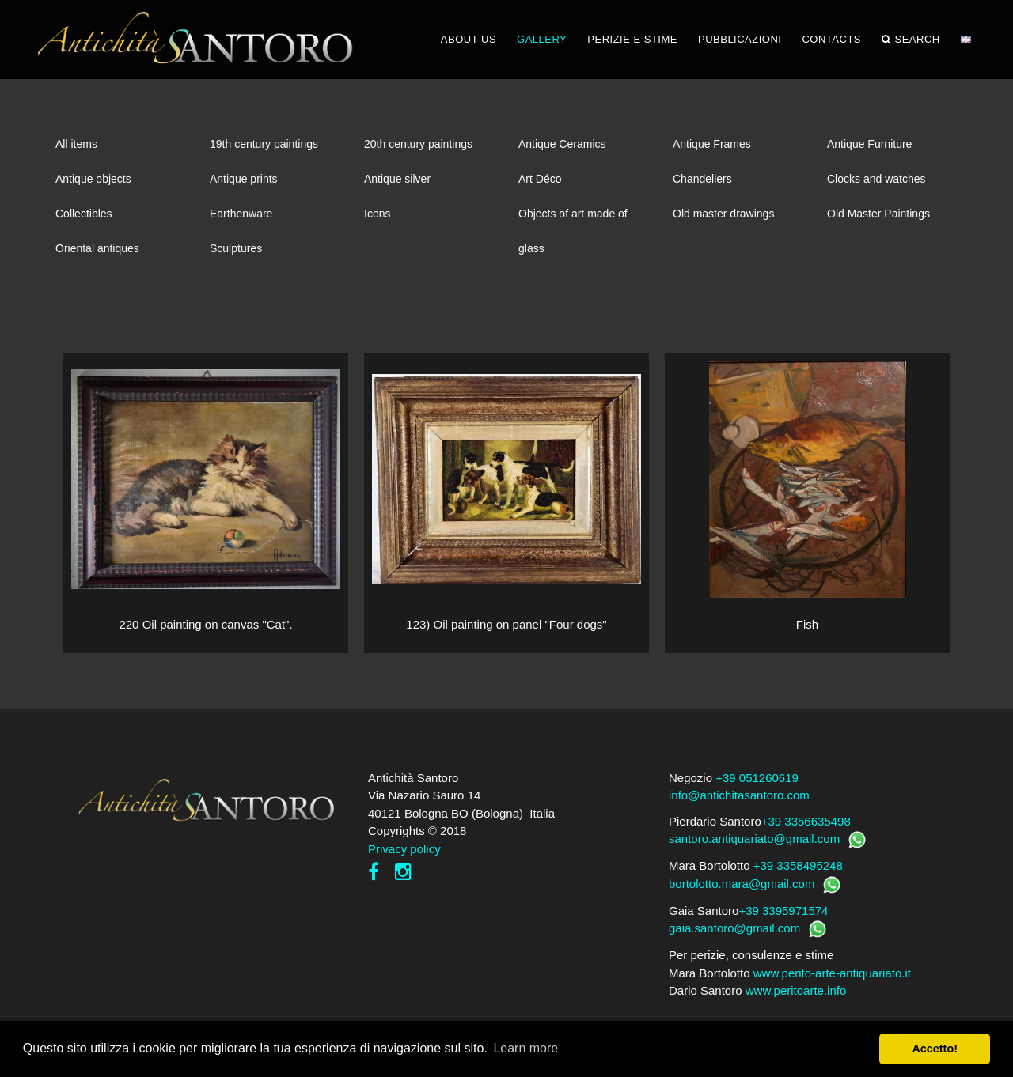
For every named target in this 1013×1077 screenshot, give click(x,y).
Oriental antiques (97, 248)
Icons (377, 213)
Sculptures (236, 248)
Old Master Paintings (878, 213)
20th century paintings (418, 144)
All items (76, 144)
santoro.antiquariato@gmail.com (754, 838)
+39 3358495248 (798, 865)
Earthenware (241, 213)
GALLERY (542, 39)
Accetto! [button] (935, 1048)
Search (911, 39)
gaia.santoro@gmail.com (734, 928)
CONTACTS (831, 39)
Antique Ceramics (562, 144)
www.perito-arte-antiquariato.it (832, 973)
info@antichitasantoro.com (739, 795)
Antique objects (93, 178)
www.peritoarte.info (796, 990)
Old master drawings (723, 213)
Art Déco (539, 178)
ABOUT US (468, 39)
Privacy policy (404, 849)
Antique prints (244, 178)
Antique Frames (712, 144)
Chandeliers (702, 178)
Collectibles (83, 213)
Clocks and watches (876, 178)
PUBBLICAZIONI (739, 39)
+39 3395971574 (783, 910)
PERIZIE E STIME (632, 39)
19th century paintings (264, 144)
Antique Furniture (869, 144)
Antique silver (397, 178)
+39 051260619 (757, 777)
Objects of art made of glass (573, 219)
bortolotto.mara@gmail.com (741, 883)
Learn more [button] (525, 1048)
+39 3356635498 (806, 821)
